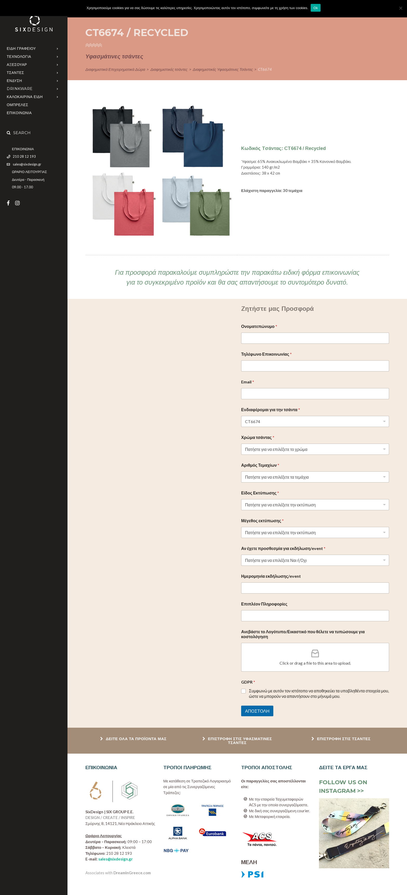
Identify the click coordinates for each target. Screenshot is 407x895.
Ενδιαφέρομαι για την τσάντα (270, 409)
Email (247, 381)
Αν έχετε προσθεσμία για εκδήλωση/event (283, 548)
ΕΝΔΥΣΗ (14, 81)
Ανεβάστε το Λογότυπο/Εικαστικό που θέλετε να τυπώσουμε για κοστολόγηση (303, 634)
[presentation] (325, 833)
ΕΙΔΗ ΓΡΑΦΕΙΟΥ (21, 48)
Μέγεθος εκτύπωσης (262, 520)
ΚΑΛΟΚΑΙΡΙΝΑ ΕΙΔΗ (25, 97)
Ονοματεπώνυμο (259, 326)
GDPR (248, 681)
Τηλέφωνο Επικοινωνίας (266, 354)
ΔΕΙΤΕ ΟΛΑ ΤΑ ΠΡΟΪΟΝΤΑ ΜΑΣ (133, 738)
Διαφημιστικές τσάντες (168, 69)
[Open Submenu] (57, 48)
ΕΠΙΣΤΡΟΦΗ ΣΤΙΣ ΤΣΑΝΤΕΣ (340, 738)
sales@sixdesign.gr (115, 859)
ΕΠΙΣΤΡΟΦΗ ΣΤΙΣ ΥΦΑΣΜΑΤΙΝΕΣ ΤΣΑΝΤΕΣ (237, 740)
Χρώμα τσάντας (257, 437)
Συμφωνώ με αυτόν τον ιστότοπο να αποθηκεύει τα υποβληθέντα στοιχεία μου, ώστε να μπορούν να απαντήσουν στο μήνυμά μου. (319, 693)
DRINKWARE (20, 89)
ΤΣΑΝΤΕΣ (15, 73)
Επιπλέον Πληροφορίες (264, 603)
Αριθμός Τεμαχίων (260, 465)
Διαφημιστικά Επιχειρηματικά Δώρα (115, 69)
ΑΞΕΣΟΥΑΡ (17, 65)
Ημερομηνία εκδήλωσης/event (271, 576)
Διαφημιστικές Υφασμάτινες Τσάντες (223, 69)
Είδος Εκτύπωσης (260, 492)
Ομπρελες (17, 105)
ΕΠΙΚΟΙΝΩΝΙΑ (19, 113)
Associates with (118, 872)
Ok (315, 8)
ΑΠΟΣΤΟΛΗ (257, 711)
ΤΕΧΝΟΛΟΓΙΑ (19, 56)
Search (19, 132)
